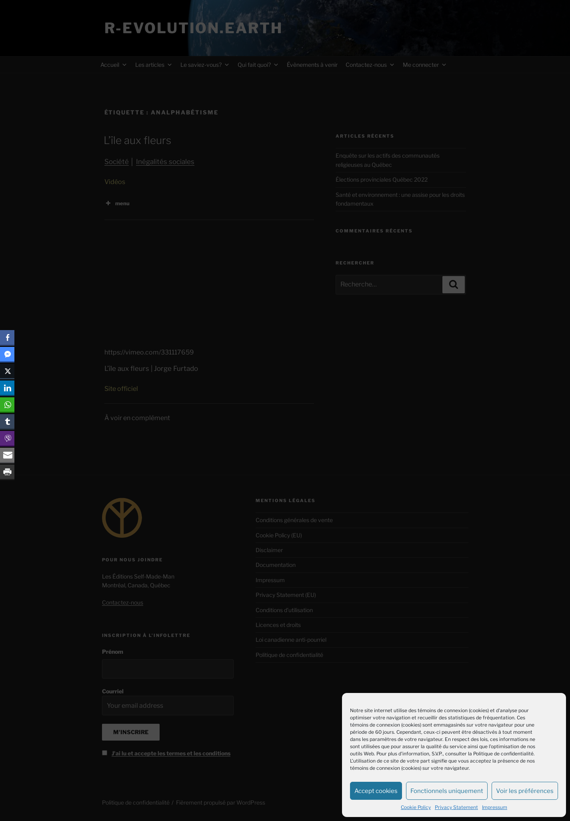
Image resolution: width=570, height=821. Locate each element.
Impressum (494, 807)
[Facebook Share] (7, 337)
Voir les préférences (525, 791)
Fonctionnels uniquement (446, 791)
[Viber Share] (7, 438)
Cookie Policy (416, 807)
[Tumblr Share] (7, 421)
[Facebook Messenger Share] (7, 354)
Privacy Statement (456, 807)
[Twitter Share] (7, 371)
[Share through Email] (7, 455)
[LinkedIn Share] (7, 387)
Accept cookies (376, 791)
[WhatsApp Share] (7, 404)
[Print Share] (7, 472)
